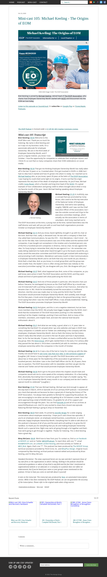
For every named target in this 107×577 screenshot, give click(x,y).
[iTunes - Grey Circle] (20, 567)
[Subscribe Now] (91, 565)
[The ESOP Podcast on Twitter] (101, 2)
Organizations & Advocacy (27, 487)
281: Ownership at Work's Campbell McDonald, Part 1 (51, 521)
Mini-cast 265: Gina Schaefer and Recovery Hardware (21, 521)
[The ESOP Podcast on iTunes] (97, 2)
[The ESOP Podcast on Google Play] (94, 2)
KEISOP (47, 487)
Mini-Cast (40, 487)
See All (96, 498)
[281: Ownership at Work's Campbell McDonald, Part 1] (53, 509)
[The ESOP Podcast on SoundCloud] (91, 2)
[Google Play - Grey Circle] (15, 567)
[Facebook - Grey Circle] (29, 567)
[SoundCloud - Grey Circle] (10, 567)
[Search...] (74, 2)
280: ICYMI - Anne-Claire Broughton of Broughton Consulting (82, 521)
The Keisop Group (56, 574)
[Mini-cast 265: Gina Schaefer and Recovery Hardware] (22, 509)
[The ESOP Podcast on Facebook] (104, 2)
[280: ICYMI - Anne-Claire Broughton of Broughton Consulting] (84, 509)
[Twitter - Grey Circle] (24, 567)
